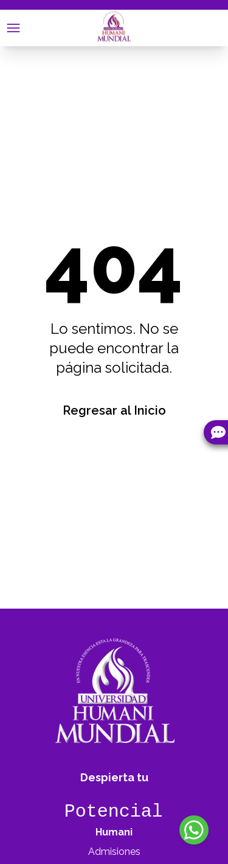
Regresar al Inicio (114, 410)
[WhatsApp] (194, 830)
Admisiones (114, 851)
